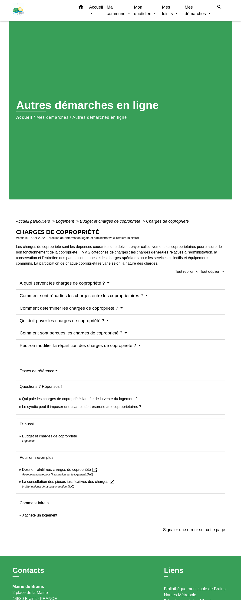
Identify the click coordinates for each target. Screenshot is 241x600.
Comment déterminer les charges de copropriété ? (69, 308)
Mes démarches (52, 117)
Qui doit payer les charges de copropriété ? (63, 320)
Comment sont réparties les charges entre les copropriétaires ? (82, 295)
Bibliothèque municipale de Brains (195, 589)
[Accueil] (42, 10)
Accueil (24, 117)
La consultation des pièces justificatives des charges (68, 482)
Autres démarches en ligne (100, 117)
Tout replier (187, 271)
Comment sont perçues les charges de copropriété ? (72, 332)
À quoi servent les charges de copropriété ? (63, 283)
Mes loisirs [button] (168, 10)
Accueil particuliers (33, 221)
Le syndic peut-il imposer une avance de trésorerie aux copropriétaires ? (81, 407)
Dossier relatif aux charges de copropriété (60, 470)
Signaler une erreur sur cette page (194, 529)
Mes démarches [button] (196, 10)
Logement (65, 221)
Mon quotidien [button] (143, 10)
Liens (174, 570)
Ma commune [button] (117, 10)
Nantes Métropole (180, 595)
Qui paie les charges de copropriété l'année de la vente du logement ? (80, 399)
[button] (80, 7)
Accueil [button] (96, 7)
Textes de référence (37, 371)
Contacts (28, 570)
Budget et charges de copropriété (110, 221)
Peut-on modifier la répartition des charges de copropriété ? (78, 345)
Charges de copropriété (167, 221)
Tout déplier (212, 271)
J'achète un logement (39, 515)
